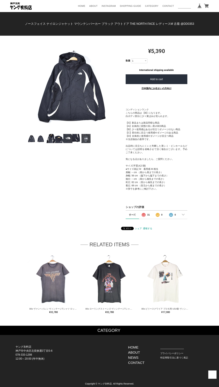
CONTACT (168, 6)
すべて (132, 214)
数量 (128, 60)
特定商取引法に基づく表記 (174, 357)
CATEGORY (151, 6)
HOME (81, 6)
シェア (138, 228)
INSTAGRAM (109, 6)
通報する (147, 228)
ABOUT (93, 6)
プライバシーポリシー (171, 353)
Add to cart (156, 79)
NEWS (133, 357)
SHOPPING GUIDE (130, 6)
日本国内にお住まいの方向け (156, 88)
